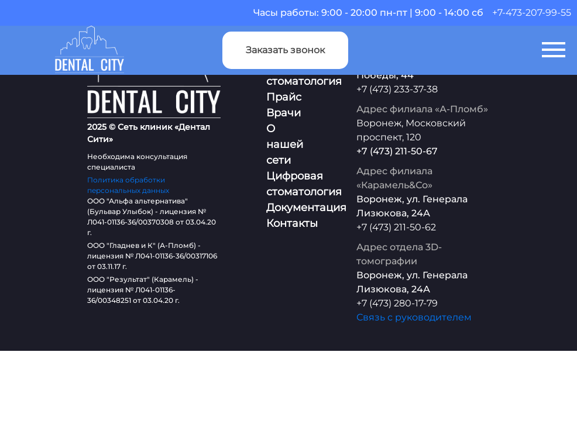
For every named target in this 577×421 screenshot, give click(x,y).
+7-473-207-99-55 (531, 12)
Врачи (283, 112)
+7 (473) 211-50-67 (397, 151)
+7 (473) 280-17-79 (397, 303)
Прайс (283, 97)
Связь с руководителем (414, 317)
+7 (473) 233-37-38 (397, 89)
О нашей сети (284, 144)
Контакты (292, 223)
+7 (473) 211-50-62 (396, 227)
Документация (306, 207)
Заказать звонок (285, 50)
